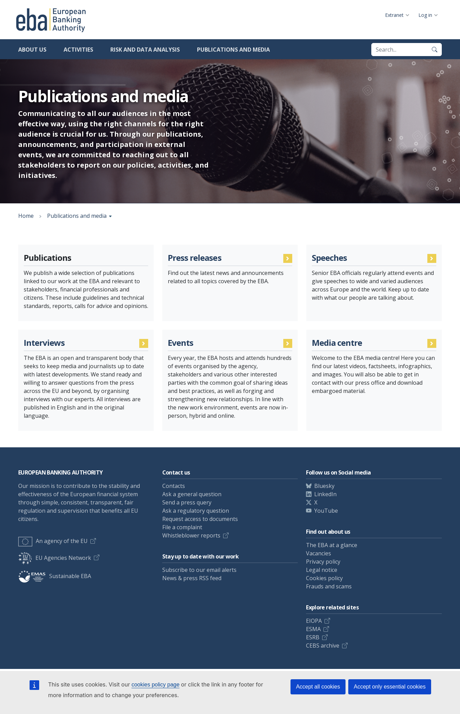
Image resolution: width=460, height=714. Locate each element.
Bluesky (324, 486)
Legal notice (321, 570)
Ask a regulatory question (195, 510)
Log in (425, 15)
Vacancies (318, 553)
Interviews (44, 343)
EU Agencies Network (54, 558)
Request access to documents (200, 519)
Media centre (337, 343)
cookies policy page (155, 685)
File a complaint (182, 527)
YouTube (326, 510)
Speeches (329, 258)
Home (26, 216)
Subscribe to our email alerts (199, 570)
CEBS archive (322, 645)
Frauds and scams (329, 586)
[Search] (434, 49)
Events (180, 343)
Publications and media (233, 49)
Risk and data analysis (145, 49)
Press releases (194, 258)
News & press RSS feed (191, 578)
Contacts (173, 486)
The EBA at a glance (331, 545)
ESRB (312, 637)
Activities (78, 49)
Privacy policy (323, 561)
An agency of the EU (53, 541)
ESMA (313, 629)
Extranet (394, 15)
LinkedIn (325, 494)
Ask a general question (191, 494)
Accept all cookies (318, 687)
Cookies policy (324, 578)
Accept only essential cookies (390, 687)
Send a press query (186, 502)
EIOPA (314, 621)
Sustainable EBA (54, 576)
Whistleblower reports (191, 535)
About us (32, 49)
